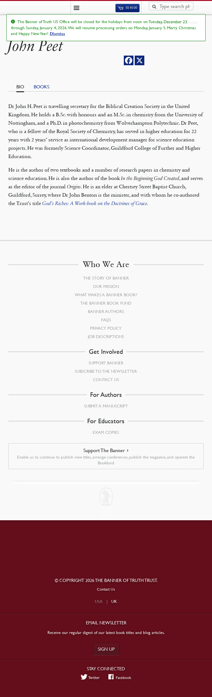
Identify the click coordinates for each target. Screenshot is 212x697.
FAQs (106, 319)
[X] (139, 60)
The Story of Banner (106, 278)
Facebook (119, 677)
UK (114, 601)
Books (41, 86)
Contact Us (106, 379)
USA (99, 601)
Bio (20, 86)
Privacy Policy (106, 328)
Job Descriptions (106, 336)
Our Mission (106, 286)
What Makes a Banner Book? (106, 294)
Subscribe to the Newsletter (106, 371)
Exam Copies (106, 432)
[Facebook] (128, 60)
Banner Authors (106, 311)
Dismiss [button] (57, 33)
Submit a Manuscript (106, 405)
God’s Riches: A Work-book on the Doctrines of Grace (94, 203)
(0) (127, 7)
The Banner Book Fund (105, 303)
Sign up (106, 649)
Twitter (90, 677)
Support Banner (106, 362)
